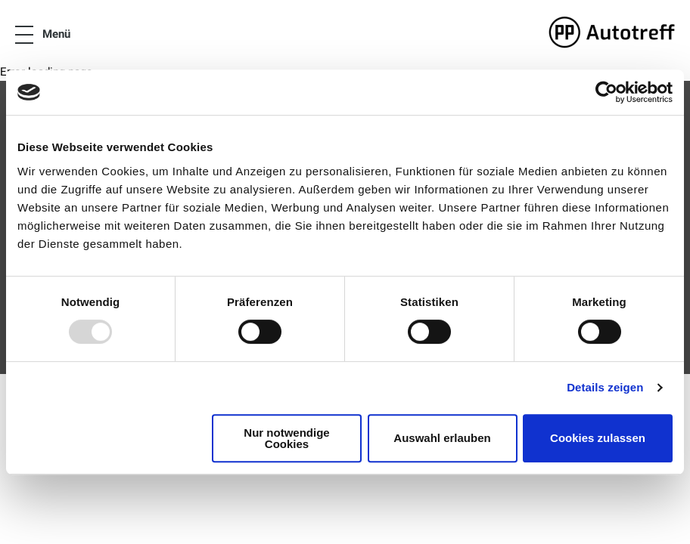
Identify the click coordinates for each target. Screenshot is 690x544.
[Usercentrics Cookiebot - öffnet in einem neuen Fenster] (606, 92)
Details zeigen (605, 387)
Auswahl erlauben (441, 437)
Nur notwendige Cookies (286, 438)
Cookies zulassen (597, 437)
